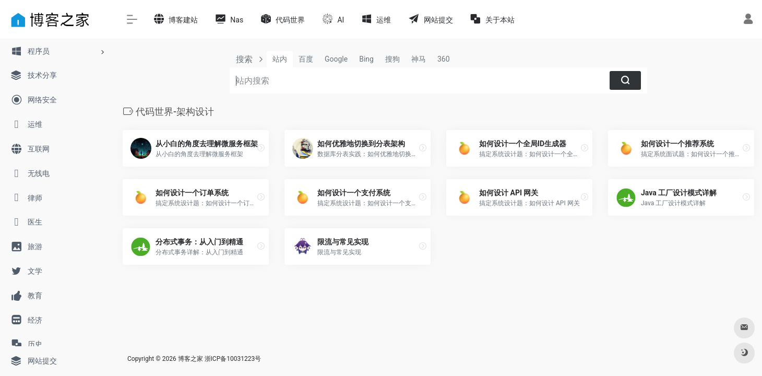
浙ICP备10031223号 (233, 358)
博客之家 (190, 358)
